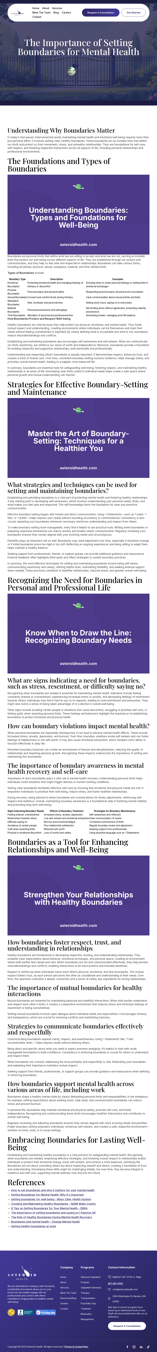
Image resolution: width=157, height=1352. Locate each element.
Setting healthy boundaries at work (33, 1226)
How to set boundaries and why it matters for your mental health (52, 1190)
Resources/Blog (68, 1298)
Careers (66, 12)
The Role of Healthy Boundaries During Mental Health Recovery (51, 1217)
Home (35, 8)
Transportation (88, 1298)
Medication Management (87, 1317)
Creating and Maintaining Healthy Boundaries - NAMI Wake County (53, 1203)
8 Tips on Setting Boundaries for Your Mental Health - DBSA (49, 1208)
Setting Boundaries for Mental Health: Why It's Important (47, 1194)
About (45, 8)
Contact (36, 16)
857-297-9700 (115, 1283)
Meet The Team (41, 12)
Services (57, 8)
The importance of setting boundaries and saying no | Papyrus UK (53, 1212)
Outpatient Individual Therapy (91, 1290)
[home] (17, 13)
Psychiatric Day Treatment (88, 1306)
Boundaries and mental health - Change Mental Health (45, 1221)
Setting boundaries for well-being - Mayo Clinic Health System (51, 1199)
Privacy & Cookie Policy (76, 1346)
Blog (56, 12)
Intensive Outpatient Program (90, 1280)
